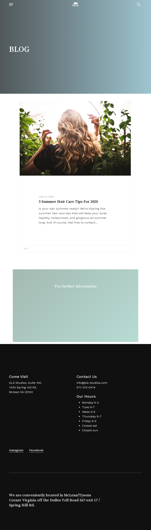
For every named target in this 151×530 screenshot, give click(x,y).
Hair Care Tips (36, 107)
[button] (11, 4)
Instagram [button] (16, 450)
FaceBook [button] (36, 450)
